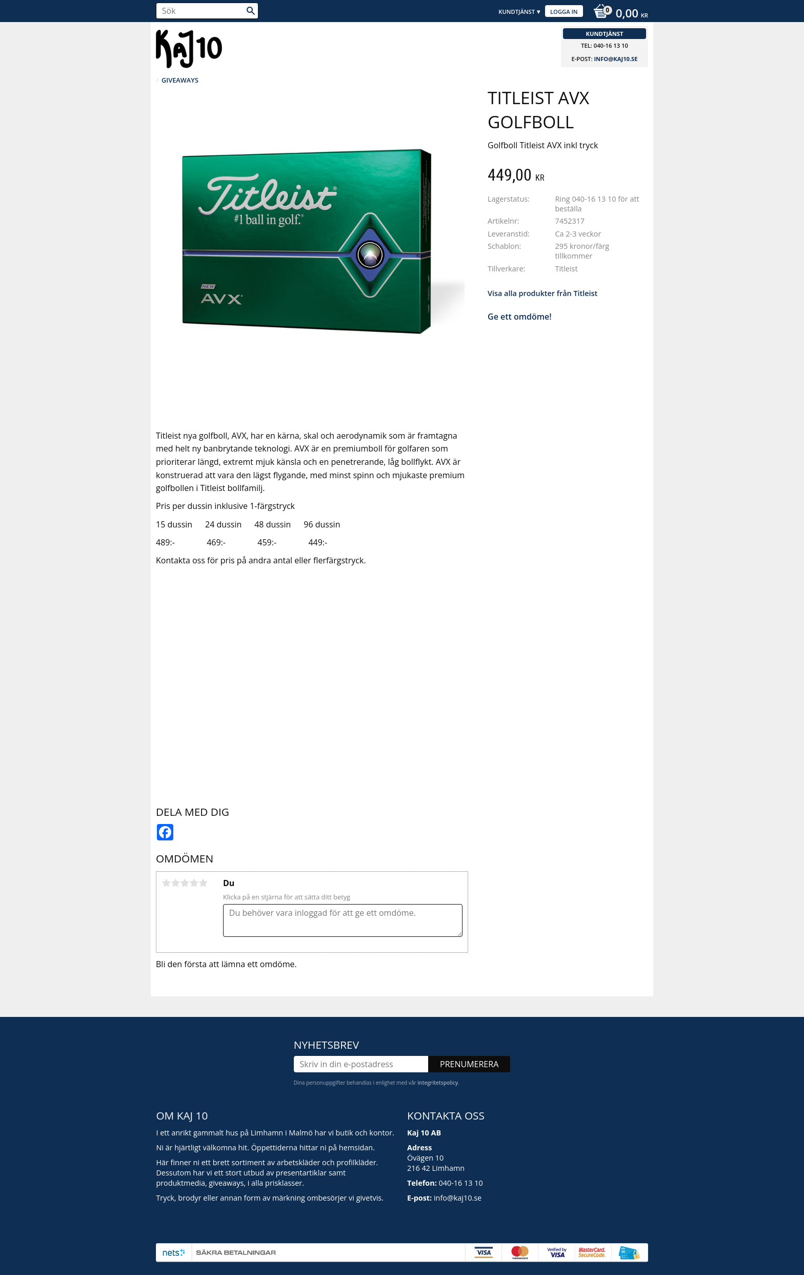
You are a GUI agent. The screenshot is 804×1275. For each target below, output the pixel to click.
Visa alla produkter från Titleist (542, 293)
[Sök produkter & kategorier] (207, 11)
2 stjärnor (175, 883)
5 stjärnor (203, 883)
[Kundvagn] (618, 14)
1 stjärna (166, 883)
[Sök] (250, 10)
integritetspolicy (437, 1082)
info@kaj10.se (615, 59)
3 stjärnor (184, 883)
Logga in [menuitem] (564, 11)
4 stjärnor (193, 883)
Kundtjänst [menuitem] (516, 11)
